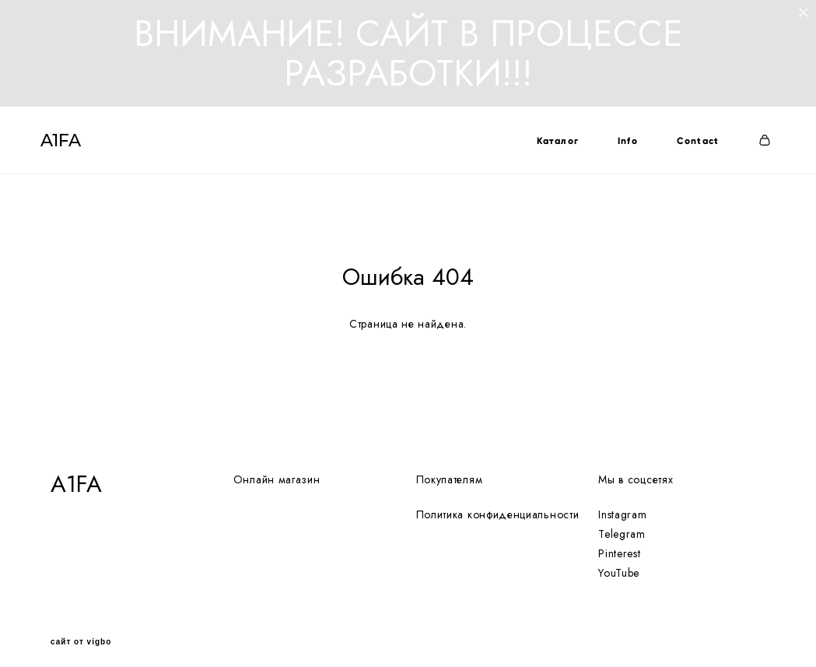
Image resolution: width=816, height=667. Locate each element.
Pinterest (619, 542)
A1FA (71, 146)
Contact (688, 146)
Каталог (547, 146)
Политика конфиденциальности (498, 503)
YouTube (618, 562)
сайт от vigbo (81, 630)
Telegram (622, 523)
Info (618, 146)
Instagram (622, 503)
